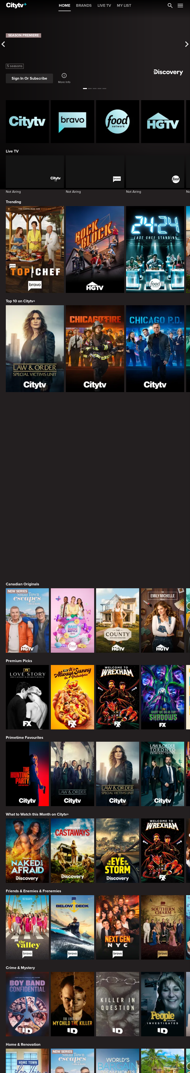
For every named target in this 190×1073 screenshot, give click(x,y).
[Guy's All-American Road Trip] (162, 1039)
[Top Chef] (35, 249)
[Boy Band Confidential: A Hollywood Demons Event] (27, 885)
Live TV (12, 151)
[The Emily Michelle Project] (162, 502)
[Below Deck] (72, 809)
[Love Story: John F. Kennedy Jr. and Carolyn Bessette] (27, 579)
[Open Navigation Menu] (180, 5)
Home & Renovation (23, 926)
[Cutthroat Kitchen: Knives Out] (117, 1039)
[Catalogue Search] (170, 5)
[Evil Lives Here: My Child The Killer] (72, 885)
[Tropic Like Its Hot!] (162, 962)
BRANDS (84, 5)
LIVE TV (104, 5)
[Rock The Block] (95, 249)
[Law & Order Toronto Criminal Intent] (162, 655)
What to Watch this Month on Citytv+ (37, 695)
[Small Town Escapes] (27, 502)
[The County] (117, 502)
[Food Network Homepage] (117, 121)
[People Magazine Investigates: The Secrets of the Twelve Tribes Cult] (162, 885)
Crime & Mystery (20, 849)
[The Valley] (27, 809)
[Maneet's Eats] (72, 1039)
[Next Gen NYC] (117, 809)
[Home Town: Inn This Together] (27, 962)
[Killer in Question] (117, 885)
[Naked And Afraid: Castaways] (72, 732)
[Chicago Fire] (95, 348)
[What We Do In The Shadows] (162, 579)
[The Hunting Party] (27, 655)
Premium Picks (19, 542)
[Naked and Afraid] (27, 732)
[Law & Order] (72, 655)
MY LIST (124, 5)
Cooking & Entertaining (26, 1002)
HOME (64, 5)
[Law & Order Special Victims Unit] (35, 348)
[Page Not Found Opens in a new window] (95, 427)
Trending (13, 202)
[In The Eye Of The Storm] (117, 732)
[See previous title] (4, 44)
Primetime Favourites (24, 619)
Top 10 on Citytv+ (20, 301)
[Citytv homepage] (27, 121)
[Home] (16, 5)
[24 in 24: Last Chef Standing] (155, 249)
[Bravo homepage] (72, 121)
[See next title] (185, 44)
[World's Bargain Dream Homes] (117, 962)
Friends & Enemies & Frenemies (33, 772)
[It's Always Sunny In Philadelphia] (72, 579)
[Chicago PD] (155, 348)
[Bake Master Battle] (72, 502)
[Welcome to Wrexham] (117, 579)
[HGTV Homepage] (162, 121)
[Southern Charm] (162, 809)
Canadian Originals (22, 465)
